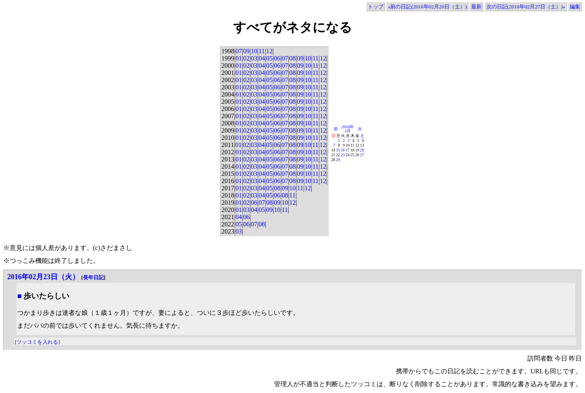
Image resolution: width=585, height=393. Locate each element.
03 (254, 58)
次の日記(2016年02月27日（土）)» (525, 7)
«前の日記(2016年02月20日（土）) (427, 7)
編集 (575, 7)
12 (269, 51)
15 (338, 150)
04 (261, 58)
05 (269, 58)
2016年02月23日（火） (43, 277)
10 (254, 51)
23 (343, 155)
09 (246, 51)
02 (246, 58)
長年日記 (93, 277)
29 (338, 159)
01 (239, 58)
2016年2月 (348, 129)
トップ (375, 7)
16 (343, 150)
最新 (476, 7)
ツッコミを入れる (37, 342)
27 (362, 155)
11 (261, 51)
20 (362, 150)
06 (277, 58)
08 (292, 58)
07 (239, 51)
